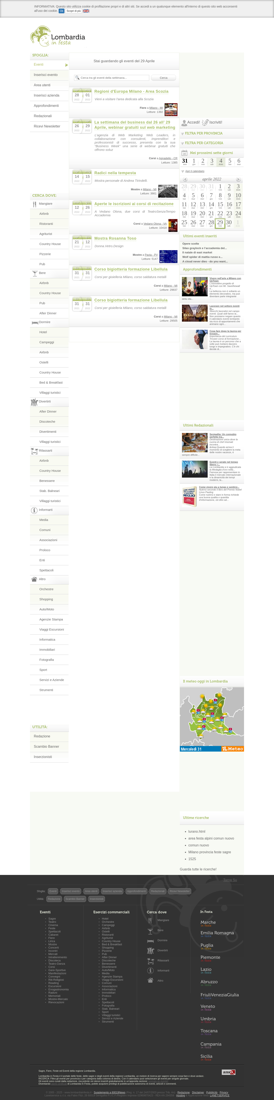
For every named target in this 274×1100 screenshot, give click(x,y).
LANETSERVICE (219, 1095)
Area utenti (42, 85)
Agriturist (45, 234)
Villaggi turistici (50, 392)
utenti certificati (59, 1083)
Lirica (51, 941)
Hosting (180, 1095)
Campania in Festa (219, 1045)
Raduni (52, 992)
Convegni (54, 976)
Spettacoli (46, 570)
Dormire (162, 940)
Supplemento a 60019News (109, 1092)
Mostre (52, 944)
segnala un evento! (158, 1081)
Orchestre (46, 589)
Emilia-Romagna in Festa (219, 935)
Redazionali (43, 116)
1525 (192, 859)
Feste (51, 928)
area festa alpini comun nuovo (211, 838)
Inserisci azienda (46, 95)
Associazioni (48, 540)
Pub (42, 264)
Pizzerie (45, 254)
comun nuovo (198, 845)
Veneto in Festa (219, 1008)
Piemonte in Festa (219, 959)
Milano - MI (156, 107)
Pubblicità (211, 1092)
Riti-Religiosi (56, 979)
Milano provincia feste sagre (209, 852)
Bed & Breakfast (51, 382)
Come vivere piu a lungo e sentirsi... (219, 487)
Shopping (46, 599)
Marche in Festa (219, 923)
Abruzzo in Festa (219, 984)
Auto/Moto (46, 609)
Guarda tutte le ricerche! (198, 869)
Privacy (224, 1092)
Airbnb (44, 213)
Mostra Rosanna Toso (115, 238)
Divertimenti (47, 431)
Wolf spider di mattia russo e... (202, 257)
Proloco (44, 550)
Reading (53, 983)
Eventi (38, 64)
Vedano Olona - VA (155, 223)
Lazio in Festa (219, 972)
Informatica (47, 639)
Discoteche (47, 421)
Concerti (53, 947)
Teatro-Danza (56, 963)
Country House (50, 244)
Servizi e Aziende (51, 680)
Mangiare (163, 920)
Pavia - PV (151, 254)
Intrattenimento (57, 957)
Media (43, 520)
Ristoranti (46, 223)
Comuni (45, 530)
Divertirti (163, 950)
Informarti (163, 970)
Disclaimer (198, 1092)
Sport (43, 670)
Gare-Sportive (57, 970)
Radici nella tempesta (115, 173)
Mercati (53, 954)
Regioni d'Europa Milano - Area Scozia (131, 91)
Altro (160, 980)
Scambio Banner (46, 746)
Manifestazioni (57, 973)
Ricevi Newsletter (47, 126)
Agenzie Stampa (51, 619)
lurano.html (196, 831)
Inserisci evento (46, 75)
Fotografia (46, 659)
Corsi (51, 966)
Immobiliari (47, 649)
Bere (160, 930)
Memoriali (54, 995)
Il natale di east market (197, 252)
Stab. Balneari (49, 491)
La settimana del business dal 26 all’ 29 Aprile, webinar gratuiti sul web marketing (134, 125)
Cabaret (53, 934)
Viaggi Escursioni (51, 629)
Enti (42, 560)
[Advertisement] (212, 79)
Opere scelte (190, 243)
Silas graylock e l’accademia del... (204, 248)
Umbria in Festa (219, 1021)
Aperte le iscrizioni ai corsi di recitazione (134, 204)
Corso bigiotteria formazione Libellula (131, 269)
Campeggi (46, 342)
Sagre (52, 918)
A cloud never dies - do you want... (205, 261)
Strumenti (46, 690)
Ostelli (43, 362)
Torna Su (230, 880)
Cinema (53, 925)
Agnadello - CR (168, 158)
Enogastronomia (58, 989)
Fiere (51, 938)
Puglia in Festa (219, 947)
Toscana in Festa (219, 1033)
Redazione (42, 736)
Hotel (43, 332)
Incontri (53, 950)
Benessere (47, 481)
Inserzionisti (43, 757)
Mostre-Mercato (58, 999)
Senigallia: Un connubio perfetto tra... (223, 435)
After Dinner (48, 313)
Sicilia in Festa (219, 1057)
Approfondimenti (46, 105)
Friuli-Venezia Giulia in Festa (219, 996)
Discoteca (54, 960)
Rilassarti (163, 960)
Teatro (52, 921)
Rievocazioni (56, 1002)
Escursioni (54, 986)
